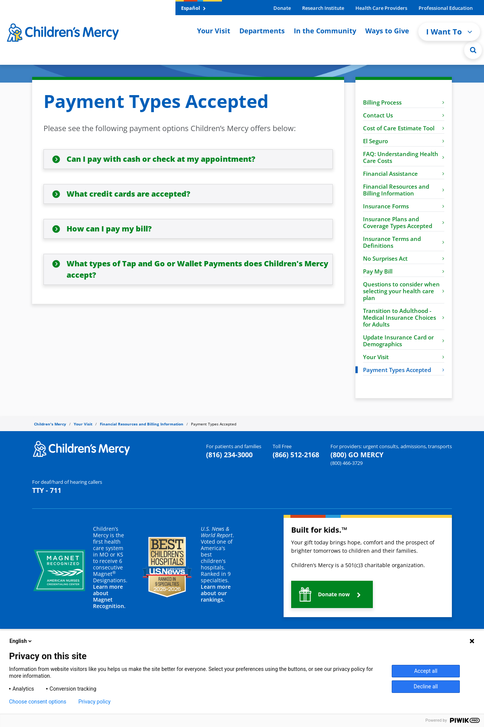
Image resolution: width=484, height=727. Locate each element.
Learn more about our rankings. (216, 593)
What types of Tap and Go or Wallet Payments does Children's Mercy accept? (197, 269)
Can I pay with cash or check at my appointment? (161, 159)
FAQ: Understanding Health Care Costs (403, 157)
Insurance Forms (403, 206)
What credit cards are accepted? (128, 194)
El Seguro (403, 141)
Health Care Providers (381, 8)
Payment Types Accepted (403, 369)
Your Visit (213, 30)
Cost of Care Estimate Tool (403, 128)
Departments (262, 30)
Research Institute (323, 8)
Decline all (426, 686)
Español (193, 8)
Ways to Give (387, 30)
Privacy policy (94, 702)
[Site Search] (473, 50)
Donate (282, 8)
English (21, 641)
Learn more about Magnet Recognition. (109, 596)
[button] (332, 594)
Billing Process (403, 102)
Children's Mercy (50, 424)
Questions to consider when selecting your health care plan (403, 291)
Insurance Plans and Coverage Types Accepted (403, 222)
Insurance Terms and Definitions (403, 242)
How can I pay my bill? (109, 229)
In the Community (325, 30)
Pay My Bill (403, 271)
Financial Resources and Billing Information (403, 190)
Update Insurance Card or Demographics (403, 340)
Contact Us (403, 115)
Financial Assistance (403, 173)
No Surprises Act (403, 258)
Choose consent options (37, 702)
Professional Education (446, 8)
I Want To (449, 32)
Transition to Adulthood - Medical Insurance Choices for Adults (403, 317)
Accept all (425, 671)
